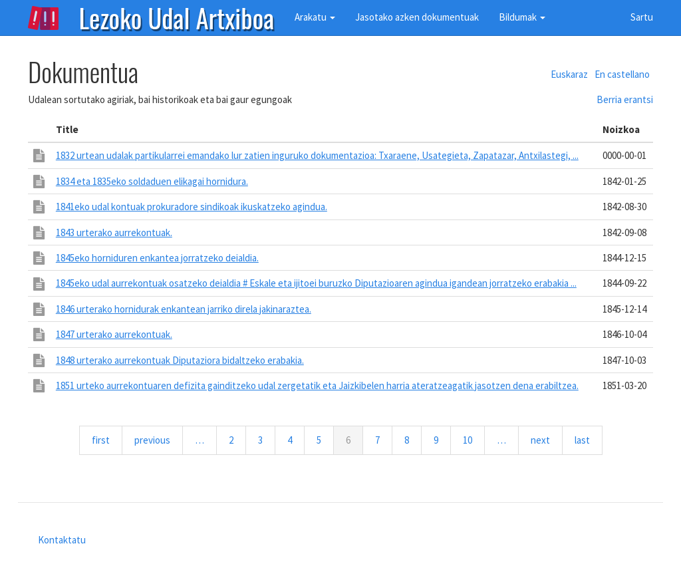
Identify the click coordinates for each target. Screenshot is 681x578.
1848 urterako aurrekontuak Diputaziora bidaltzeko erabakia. (180, 360)
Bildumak (522, 17)
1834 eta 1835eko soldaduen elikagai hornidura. (152, 181)
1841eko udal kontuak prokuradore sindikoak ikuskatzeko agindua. (191, 206)
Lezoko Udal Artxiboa (177, 16)
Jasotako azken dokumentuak (417, 17)
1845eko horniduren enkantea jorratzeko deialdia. (157, 257)
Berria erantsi (625, 99)
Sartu (641, 17)
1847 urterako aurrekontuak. (114, 334)
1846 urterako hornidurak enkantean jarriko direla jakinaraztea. (183, 309)
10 (473, 439)
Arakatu (315, 17)
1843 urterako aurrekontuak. (114, 232)
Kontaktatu (62, 539)
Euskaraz (569, 74)
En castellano (622, 74)
